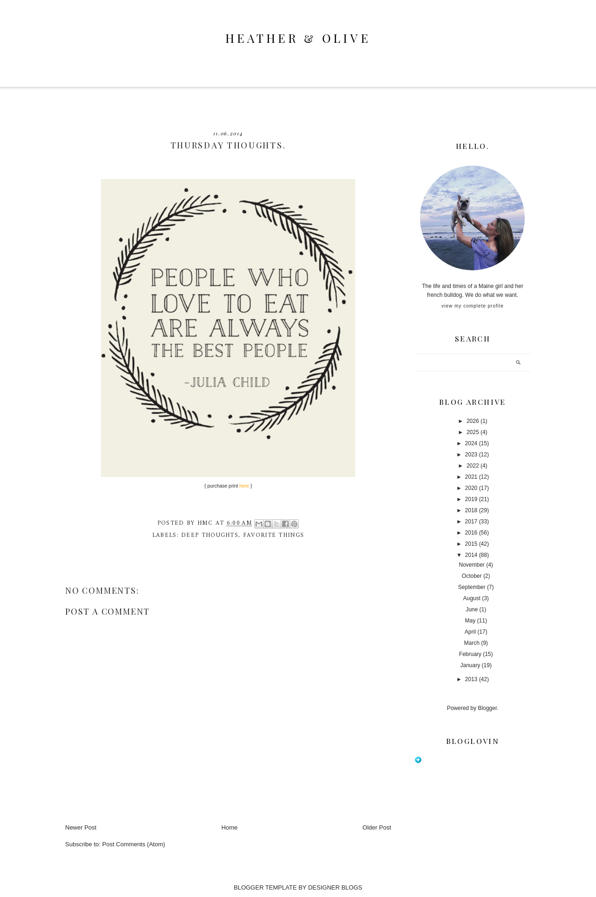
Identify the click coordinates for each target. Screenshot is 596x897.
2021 (471, 477)
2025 (473, 432)
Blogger (487, 708)
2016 (471, 532)
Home (230, 827)
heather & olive (298, 38)
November (472, 565)
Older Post (377, 827)
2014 (471, 555)
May (470, 620)
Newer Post (80, 827)
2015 (471, 544)
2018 (471, 510)
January (471, 665)
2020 (471, 488)
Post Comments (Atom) (133, 844)
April (470, 632)
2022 (473, 465)
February (470, 654)
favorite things (274, 535)
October (472, 576)
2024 (471, 443)
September (472, 587)
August (472, 598)
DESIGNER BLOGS (335, 887)
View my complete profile (472, 305)
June (472, 609)
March (472, 643)
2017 (471, 521)
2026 (473, 421)
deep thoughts (209, 535)
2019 (471, 499)
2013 (471, 679)
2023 (471, 454)
